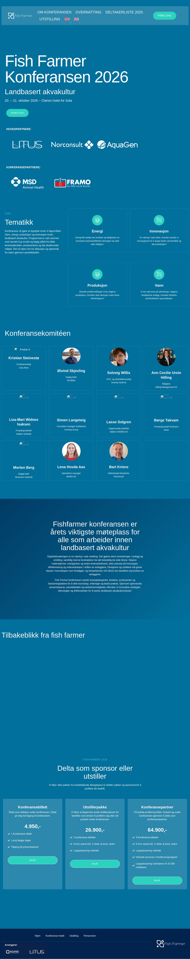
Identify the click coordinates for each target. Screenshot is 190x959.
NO (67, 19)
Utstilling (49, 19)
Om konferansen (54, 12)
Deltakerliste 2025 (124, 12)
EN (76, 19)
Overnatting (88, 12)
